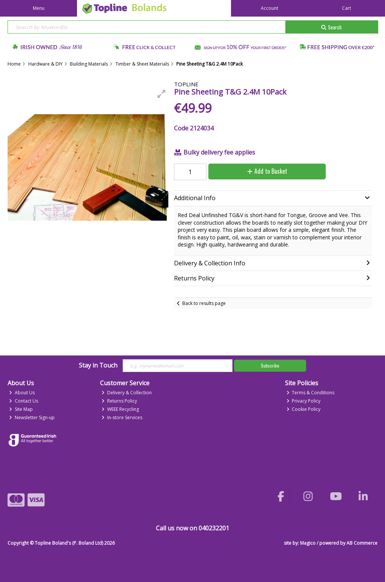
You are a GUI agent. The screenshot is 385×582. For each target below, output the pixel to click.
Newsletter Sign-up (32, 417)
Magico (308, 543)
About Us (22, 392)
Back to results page (204, 303)
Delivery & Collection (127, 392)
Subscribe (270, 365)
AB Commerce (361, 543)
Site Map (21, 409)
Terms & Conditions (310, 392)
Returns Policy (119, 401)
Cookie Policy (303, 409)
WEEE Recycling (120, 409)
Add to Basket (267, 171)
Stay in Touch (98, 365)
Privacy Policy (303, 401)
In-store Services (122, 417)
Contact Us (23, 401)
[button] (162, 94)
